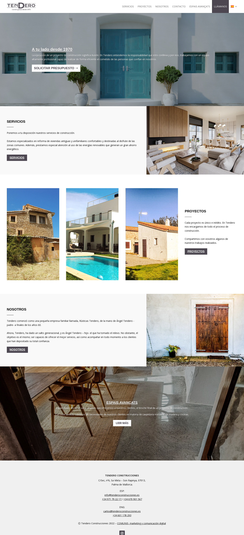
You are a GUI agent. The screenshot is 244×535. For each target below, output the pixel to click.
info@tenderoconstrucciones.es (122, 495)
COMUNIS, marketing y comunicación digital (141, 523)
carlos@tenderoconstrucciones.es (122, 511)
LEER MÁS (122, 426)
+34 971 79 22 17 (112, 499)
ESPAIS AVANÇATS (199, 6)
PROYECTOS (145, 6)
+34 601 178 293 (122, 515)
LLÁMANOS (220, 6)
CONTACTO (179, 6)
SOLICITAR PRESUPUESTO (54, 71)
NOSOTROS (162, 6)
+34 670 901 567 (132, 499)
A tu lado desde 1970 (52, 52)
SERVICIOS (128, 6)
